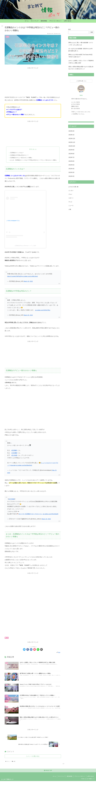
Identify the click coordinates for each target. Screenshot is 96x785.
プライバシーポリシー (79, 780)
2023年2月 (71, 131)
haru (81, 95)
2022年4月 (71, 168)
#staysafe (15, 465)
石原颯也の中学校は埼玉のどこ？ (19, 155)
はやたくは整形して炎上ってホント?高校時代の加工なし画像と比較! (81, 61)
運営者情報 (69, 780)
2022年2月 (71, 176)
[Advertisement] (33, 80)
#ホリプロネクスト (38, 514)
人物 (6, 640)
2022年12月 (72, 138)
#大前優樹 (14, 453)
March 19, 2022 (28, 281)
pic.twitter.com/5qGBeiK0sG (26, 465)
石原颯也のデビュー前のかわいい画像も (21, 157)
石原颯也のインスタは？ (17, 152)
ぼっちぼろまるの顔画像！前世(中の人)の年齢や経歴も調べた (81, 50)
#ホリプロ (22, 514)
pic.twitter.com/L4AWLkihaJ (31, 276)
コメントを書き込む (33, 760)
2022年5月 (71, 165)
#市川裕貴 (14, 455)
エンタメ (71, 190)
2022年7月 (71, 157)
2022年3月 (71, 172)
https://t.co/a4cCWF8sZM (15, 276)
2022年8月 (71, 153)
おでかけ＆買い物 (73, 186)
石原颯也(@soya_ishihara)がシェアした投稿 (25, 245)
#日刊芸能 (12, 499)
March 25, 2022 (28, 315)
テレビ (70, 201)
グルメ (70, 194)
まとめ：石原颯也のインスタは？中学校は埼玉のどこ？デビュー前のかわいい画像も (33, 160)
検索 (69, 29)
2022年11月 (72, 142)
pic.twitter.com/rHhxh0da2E (15, 516)
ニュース (71, 205)
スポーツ (71, 198)
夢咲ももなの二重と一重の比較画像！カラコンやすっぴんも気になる (81, 43)
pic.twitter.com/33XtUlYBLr (43, 310)
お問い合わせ (90, 780)
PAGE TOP (48, 774)
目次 (30, 149)
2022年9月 (71, 149)
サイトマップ (61, 780)
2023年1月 (71, 134)
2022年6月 (71, 161)
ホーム (54, 780)
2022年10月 (72, 146)
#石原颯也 (14, 450)
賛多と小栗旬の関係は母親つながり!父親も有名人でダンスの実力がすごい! (81, 68)
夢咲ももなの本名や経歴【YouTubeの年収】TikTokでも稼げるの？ (81, 55)
